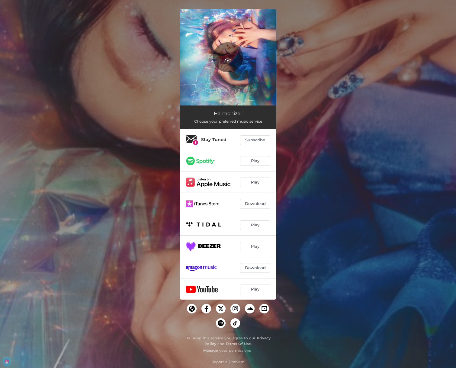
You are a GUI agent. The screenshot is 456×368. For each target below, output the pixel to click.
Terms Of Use (238, 343)
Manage (210, 350)
